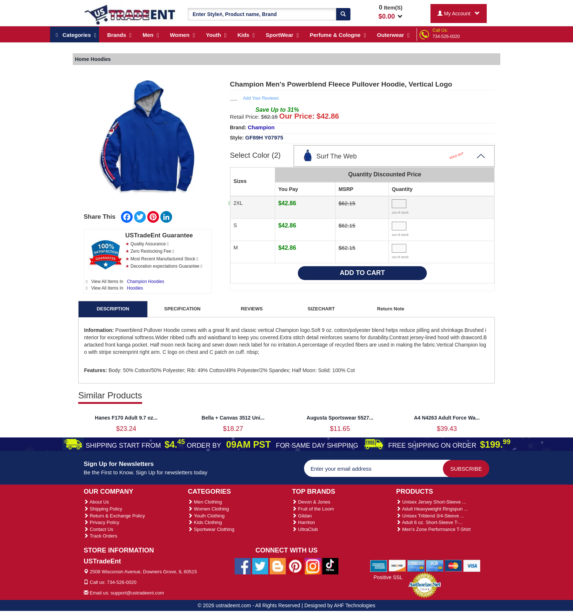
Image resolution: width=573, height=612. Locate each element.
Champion (261, 127)
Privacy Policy (101, 522)
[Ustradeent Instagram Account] (313, 566)
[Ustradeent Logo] (130, 14)
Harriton (303, 522)
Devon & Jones (311, 502)
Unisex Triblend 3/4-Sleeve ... (430, 516)
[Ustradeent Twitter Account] (260, 566)
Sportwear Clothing (211, 529)
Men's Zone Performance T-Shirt (433, 529)
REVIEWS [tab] (252, 308)
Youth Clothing (206, 516)
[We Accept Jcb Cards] (434, 565)
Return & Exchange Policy (114, 516)
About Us (96, 502)
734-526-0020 (446, 36)
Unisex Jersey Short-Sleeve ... (431, 502)
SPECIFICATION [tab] (182, 308)
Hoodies (135, 288)
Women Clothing (208, 509)
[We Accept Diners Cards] (416, 565)
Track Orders (100, 536)
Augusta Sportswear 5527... (340, 418)
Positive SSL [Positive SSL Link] (387, 577)
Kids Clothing (205, 522)
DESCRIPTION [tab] (113, 308)
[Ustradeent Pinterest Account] (295, 566)
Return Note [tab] (390, 308)
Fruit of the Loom (313, 509)
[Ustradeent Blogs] (278, 566)
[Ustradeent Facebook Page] (243, 566)
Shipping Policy (103, 509)
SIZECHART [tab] (321, 308)
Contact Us (98, 529)
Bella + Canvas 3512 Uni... (233, 418)
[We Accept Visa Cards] (472, 565)
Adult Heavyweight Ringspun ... (432, 509)
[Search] (343, 14)
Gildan (302, 516)
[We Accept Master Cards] (453, 565)
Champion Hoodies (145, 281)
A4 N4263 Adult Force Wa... (447, 418)
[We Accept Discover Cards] (397, 565)
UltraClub (305, 529)
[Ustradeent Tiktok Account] (330, 566)
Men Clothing (205, 502)
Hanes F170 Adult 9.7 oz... (126, 418)
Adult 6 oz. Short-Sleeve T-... (429, 522)
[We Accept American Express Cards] (378, 565)
